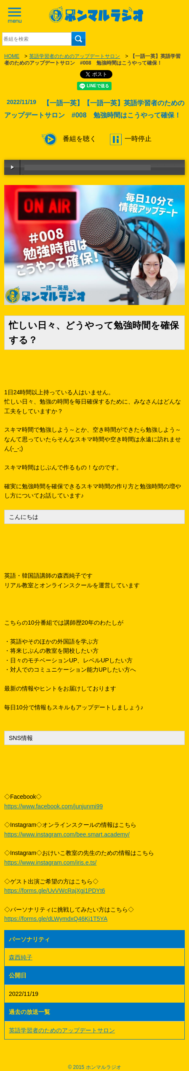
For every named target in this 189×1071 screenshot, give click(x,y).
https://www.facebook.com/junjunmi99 (53, 806)
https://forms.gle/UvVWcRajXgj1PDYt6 (54, 890)
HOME (11, 56)
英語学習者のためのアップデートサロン (74, 56)
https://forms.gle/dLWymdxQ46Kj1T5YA (55, 918)
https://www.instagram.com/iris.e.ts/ (50, 862)
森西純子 (20, 957)
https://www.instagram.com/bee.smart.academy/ (67, 834)
